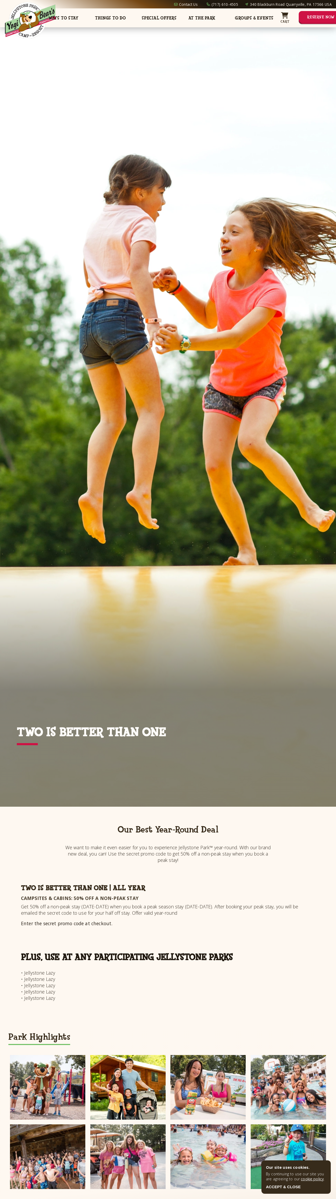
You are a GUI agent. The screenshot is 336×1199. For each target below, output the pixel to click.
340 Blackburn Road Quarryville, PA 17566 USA (291, 4)
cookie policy (312, 1178)
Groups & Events (254, 18)
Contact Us (188, 4)
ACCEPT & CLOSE (283, 1187)
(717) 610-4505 (225, 4)
